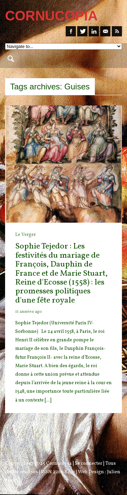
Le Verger (25, 235)
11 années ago (28, 312)
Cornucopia (59, 463)
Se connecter (88, 463)
